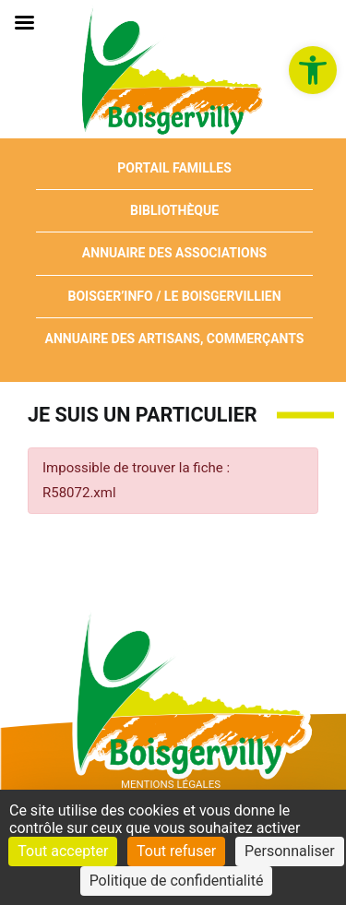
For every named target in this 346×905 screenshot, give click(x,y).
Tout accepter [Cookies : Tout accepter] (63, 851)
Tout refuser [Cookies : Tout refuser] (176, 851)
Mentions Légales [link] (171, 784)
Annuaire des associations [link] (174, 252)
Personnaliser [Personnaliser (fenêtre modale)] (290, 851)
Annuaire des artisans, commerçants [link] (174, 338)
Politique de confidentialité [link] (176, 880)
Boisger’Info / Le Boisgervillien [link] (173, 296)
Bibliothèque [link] (174, 210)
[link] (313, 70)
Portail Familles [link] (174, 168)
